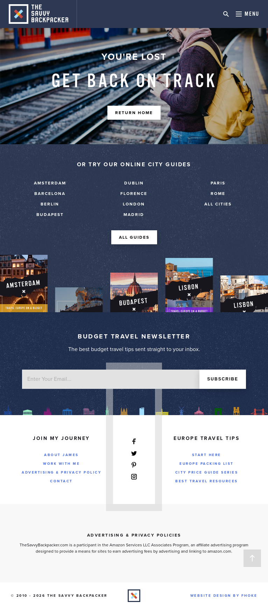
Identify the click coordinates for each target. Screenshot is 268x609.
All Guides (134, 237)
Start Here (206, 455)
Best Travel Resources (206, 481)
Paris (218, 183)
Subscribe (222, 379)
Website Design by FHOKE (224, 596)
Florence (133, 193)
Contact (61, 481)
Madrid (134, 214)
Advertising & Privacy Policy (61, 472)
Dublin (134, 183)
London (134, 204)
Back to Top (252, 558)
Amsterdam (50, 183)
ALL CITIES (218, 204)
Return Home (134, 112)
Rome (218, 193)
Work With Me (61, 464)
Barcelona (49, 193)
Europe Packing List (206, 464)
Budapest (50, 214)
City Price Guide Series (206, 472)
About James (61, 455)
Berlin (50, 204)
